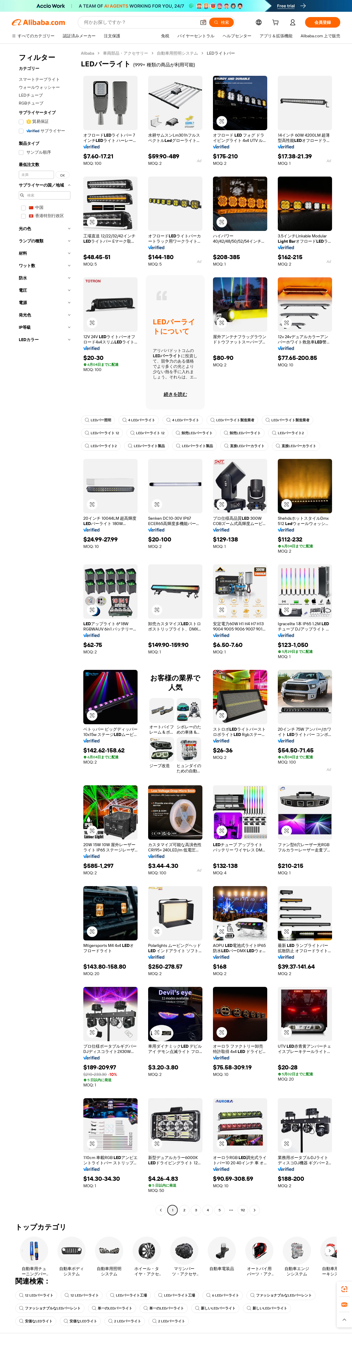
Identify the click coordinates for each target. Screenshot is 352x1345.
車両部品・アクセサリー (125, 53)
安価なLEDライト (36, 1321)
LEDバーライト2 (288, 433)
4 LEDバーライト (138, 420)
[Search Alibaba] (139, 22)
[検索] (221, 22)
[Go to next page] (254, 1210)
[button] (203, 22)
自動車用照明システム (177, 53)
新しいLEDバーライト (215, 1308)
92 (243, 1210)
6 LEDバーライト (222, 1295)
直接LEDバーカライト (244, 446)
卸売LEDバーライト (194, 433)
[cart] (276, 23)
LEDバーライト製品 (146, 446)
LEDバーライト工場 (128, 1295)
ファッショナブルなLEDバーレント (281, 1295)
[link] (344, 1289)
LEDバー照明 (98, 420)
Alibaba (87, 53)
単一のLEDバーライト (112, 1308)
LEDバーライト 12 (102, 433)
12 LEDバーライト (36, 1295)
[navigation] (44, 632)
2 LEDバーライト (124, 1321)
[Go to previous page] (160, 1210)
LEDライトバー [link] (221, 53)
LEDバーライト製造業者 (232, 420)
